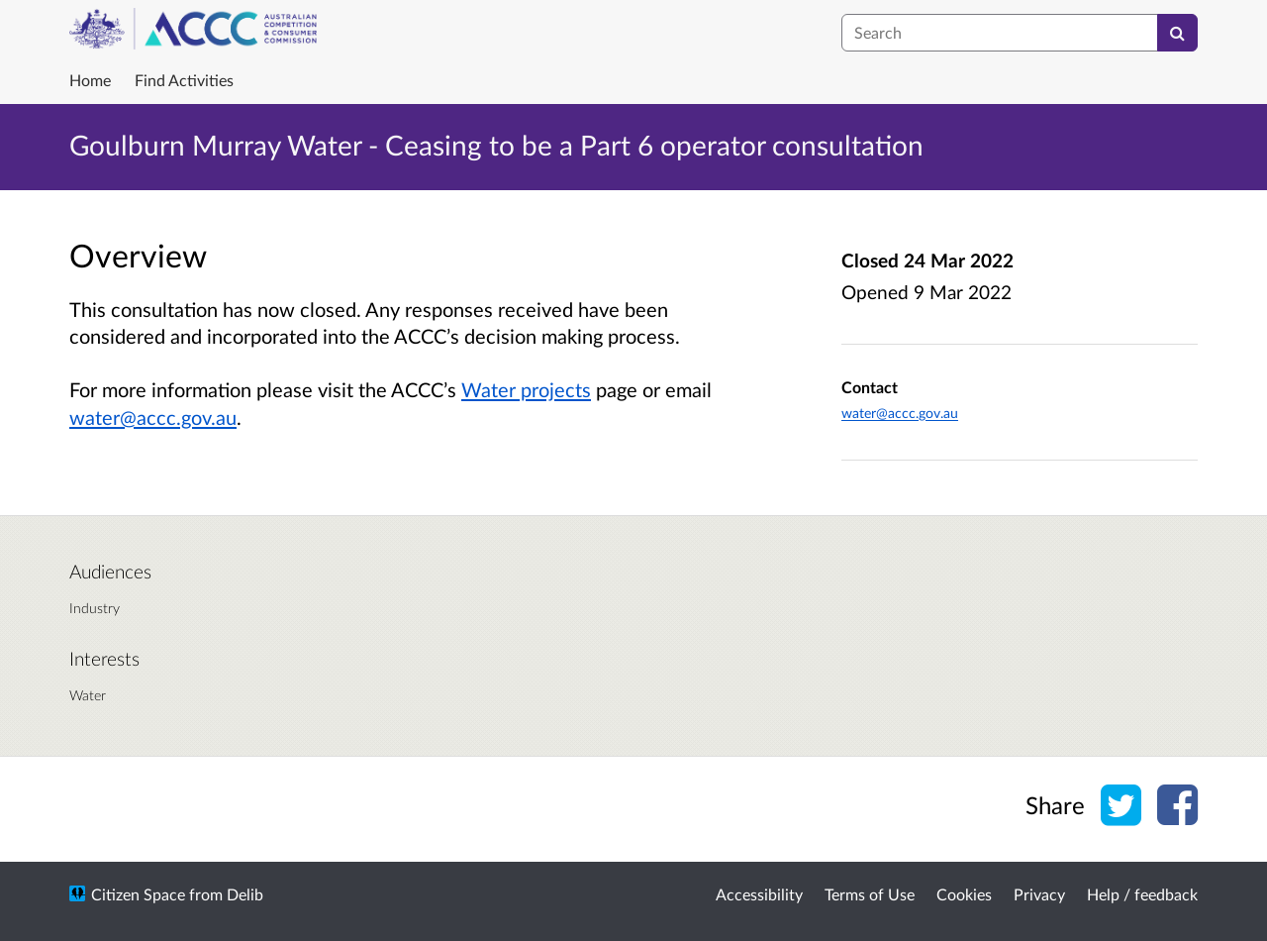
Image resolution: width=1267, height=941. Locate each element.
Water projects (526, 389)
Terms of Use (870, 894)
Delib (245, 894)
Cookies (964, 894)
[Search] (1177, 33)
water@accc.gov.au (153, 417)
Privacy (1039, 894)
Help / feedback (1142, 894)
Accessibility (759, 894)
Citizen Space (138, 894)
